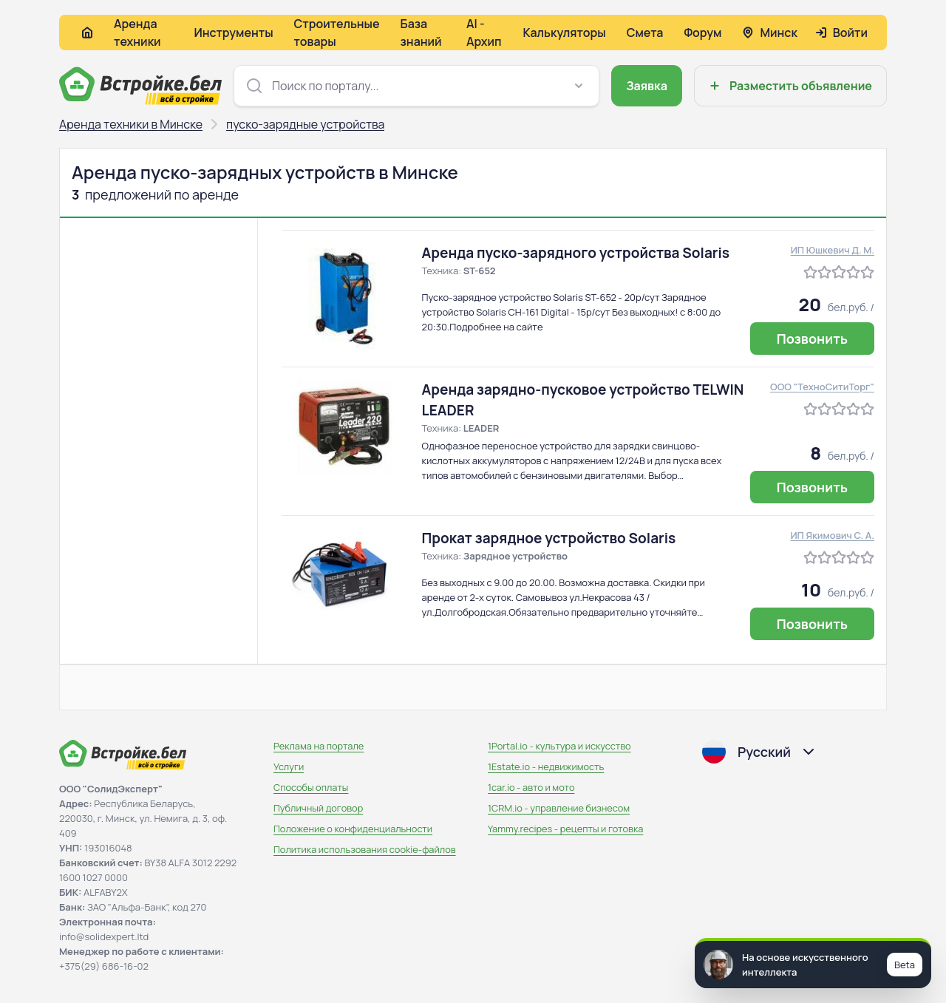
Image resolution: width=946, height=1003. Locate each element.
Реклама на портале (318, 745)
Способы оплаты (310, 787)
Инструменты (233, 32)
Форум (702, 32)
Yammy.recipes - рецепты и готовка (565, 828)
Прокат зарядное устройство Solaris (549, 538)
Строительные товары (337, 33)
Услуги (288, 766)
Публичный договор (318, 808)
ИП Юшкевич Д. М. (832, 249)
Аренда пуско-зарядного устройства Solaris (576, 252)
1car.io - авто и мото (531, 787)
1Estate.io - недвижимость (546, 766)
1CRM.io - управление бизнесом (559, 808)
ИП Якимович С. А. (832, 535)
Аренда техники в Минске (131, 124)
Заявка (646, 86)
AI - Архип (484, 33)
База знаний (421, 33)
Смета (645, 32)
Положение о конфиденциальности (352, 828)
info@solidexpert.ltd (104, 936)
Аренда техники (137, 33)
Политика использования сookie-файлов (364, 849)
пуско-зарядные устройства (305, 124)
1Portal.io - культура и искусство (559, 745)
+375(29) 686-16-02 (104, 966)
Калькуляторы (564, 32)
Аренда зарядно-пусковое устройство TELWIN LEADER (583, 400)
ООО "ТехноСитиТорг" (822, 386)
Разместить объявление (789, 86)
